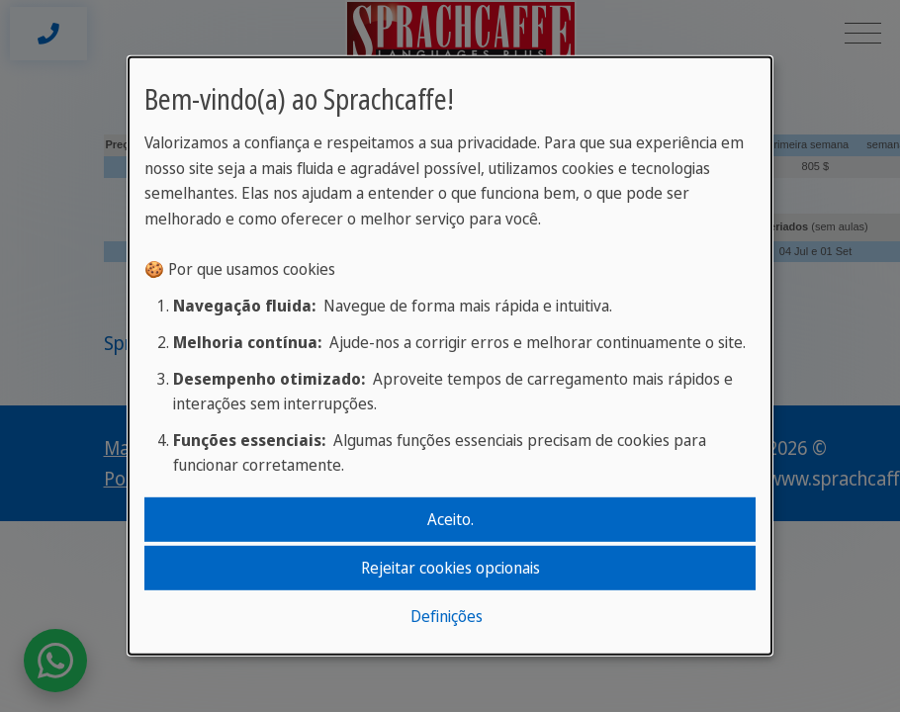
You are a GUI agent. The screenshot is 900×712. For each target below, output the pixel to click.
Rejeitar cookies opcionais (450, 567)
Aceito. (450, 518)
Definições (446, 616)
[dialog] (450, 356)
